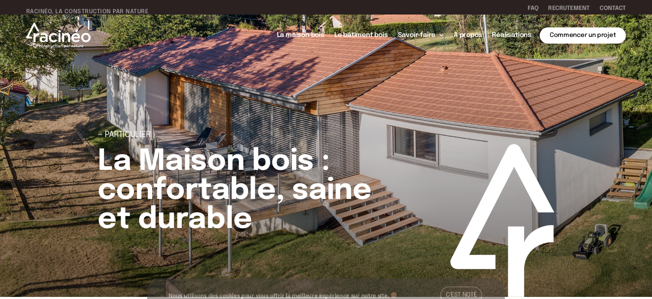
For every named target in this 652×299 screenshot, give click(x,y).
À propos (468, 35)
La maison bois (300, 35)
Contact (613, 8)
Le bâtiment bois (361, 35)
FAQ (533, 8)
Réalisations (511, 35)
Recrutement (569, 8)
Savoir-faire (421, 35)
